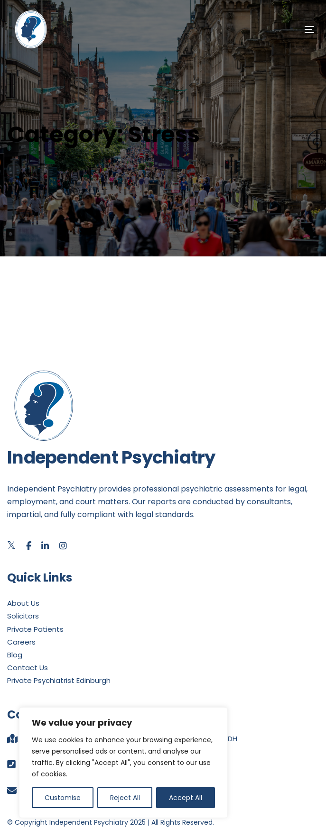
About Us (23, 603)
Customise (63, 797)
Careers (21, 642)
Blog (14, 655)
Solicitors (23, 616)
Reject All (125, 797)
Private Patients (35, 629)
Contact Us (27, 668)
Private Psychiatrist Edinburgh (59, 680)
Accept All (185, 797)
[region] (123, 762)
